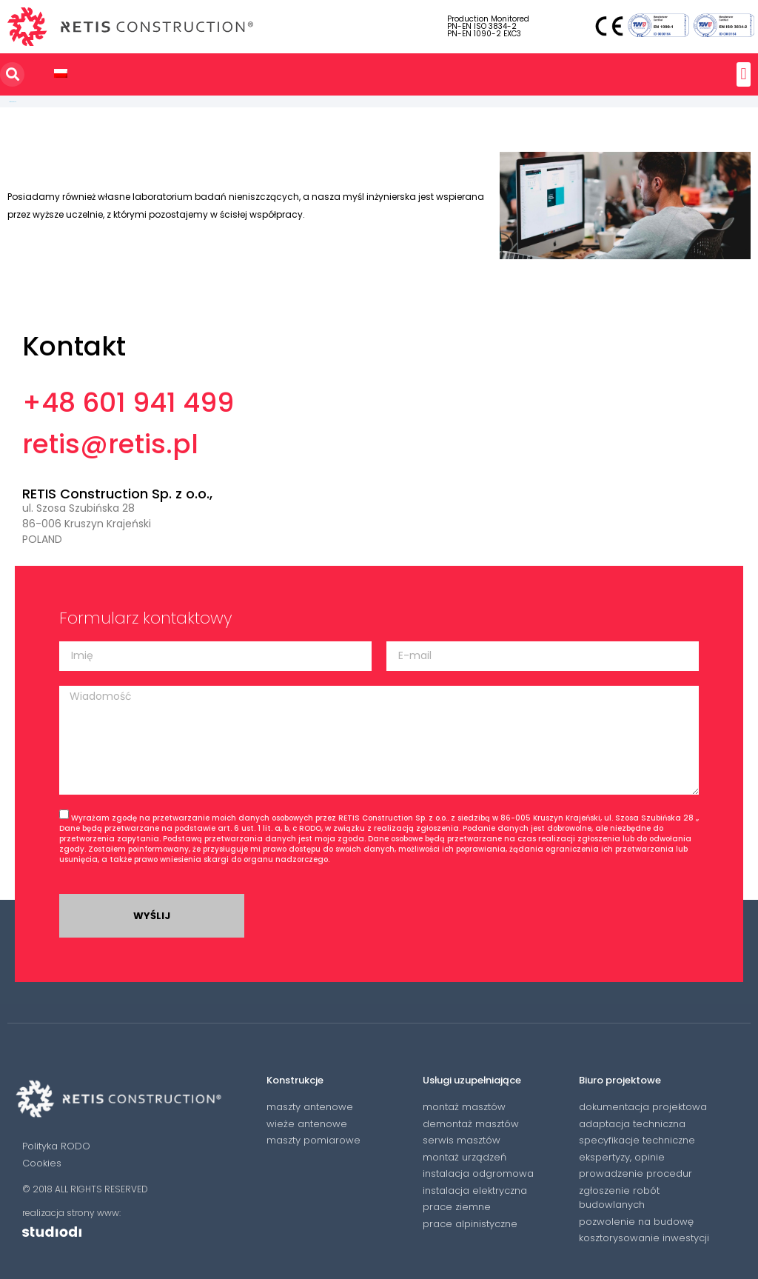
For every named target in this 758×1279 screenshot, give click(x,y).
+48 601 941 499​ (128, 402)
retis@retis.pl (110, 444)
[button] (744, 74)
